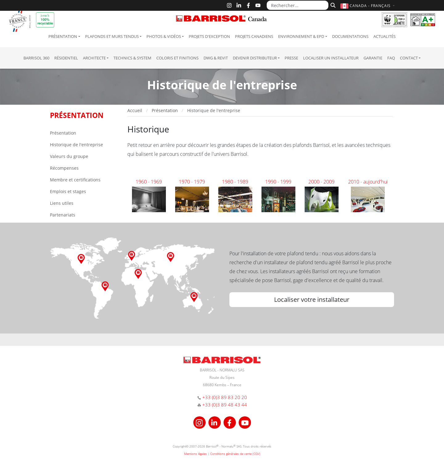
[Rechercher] (332, 4)
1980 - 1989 (235, 181)
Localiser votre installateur (311, 299)
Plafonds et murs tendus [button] (112, 36)
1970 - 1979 (192, 181)
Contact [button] (409, 58)
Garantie (373, 58)
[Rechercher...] (297, 5)
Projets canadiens (254, 36)
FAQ (391, 58)
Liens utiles (61, 203)
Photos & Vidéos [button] (163, 36)
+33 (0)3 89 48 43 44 (224, 405)
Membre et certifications (75, 180)
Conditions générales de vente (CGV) (235, 453)
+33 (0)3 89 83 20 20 (224, 397)
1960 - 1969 (149, 181)
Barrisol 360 (36, 58)
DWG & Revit (216, 58)
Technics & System (132, 58)
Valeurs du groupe (69, 156)
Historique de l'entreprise (76, 145)
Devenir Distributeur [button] (255, 58)
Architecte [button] (94, 58)
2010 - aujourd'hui (368, 181)
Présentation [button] (62, 36)
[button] (368, 5)
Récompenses (64, 168)
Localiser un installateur (331, 58)
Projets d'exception (209, 36)
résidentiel (66, 58)
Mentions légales (195, 453)
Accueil (134, 110)
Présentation (63, 133)
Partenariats (62, 215)
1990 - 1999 (278, 181)
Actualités (384, 36)
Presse (291, 58)
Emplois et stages (68, 191)
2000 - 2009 (321, 181)
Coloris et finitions (177, 58)
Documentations (350, 36)
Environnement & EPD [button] (301, 36)
